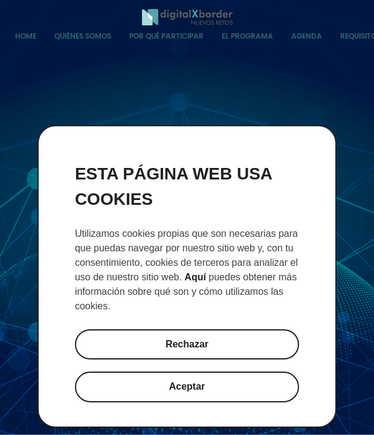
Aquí (195, 277)
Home (25, 36)
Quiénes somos (82, 36)
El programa (247, 36)
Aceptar (187, 386)
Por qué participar (166, 36)
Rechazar (187, 344)
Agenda (306, 36)
